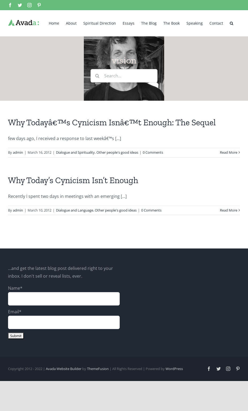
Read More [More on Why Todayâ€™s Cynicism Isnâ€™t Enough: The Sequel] (228, 152)
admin (18, 152)
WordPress (174, 368)
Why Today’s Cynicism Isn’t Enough (73, 180)
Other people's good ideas (117, 152)
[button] (231, 22)
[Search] (97, 75)
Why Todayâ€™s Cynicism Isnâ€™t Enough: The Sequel (112, 122)
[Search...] (124, 75)
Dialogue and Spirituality (75, 152)
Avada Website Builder (63, 368)
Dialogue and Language (74, 210)
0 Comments (153, 152)
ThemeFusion (98, 368)
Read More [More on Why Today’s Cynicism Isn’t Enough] (228, 210)
